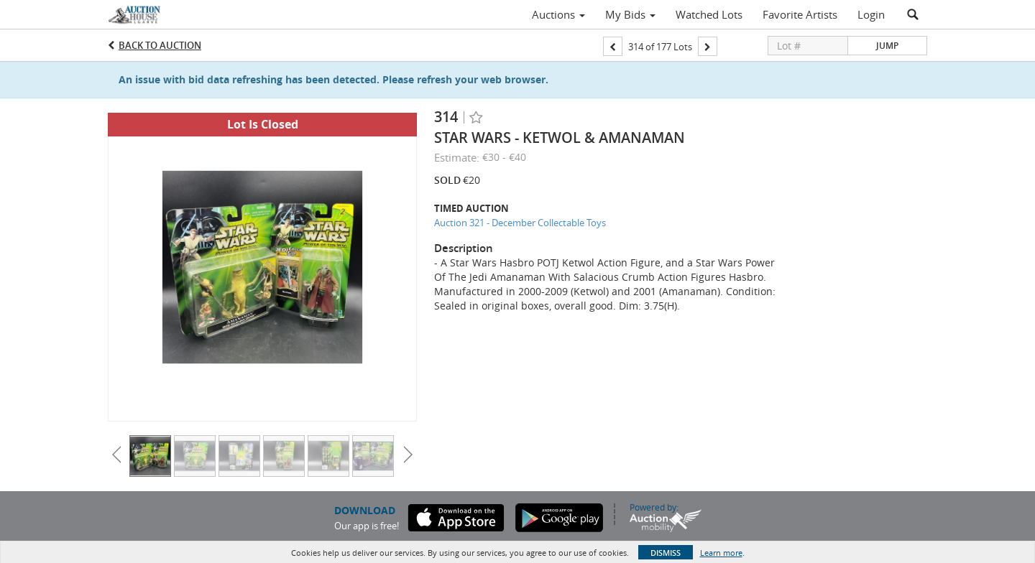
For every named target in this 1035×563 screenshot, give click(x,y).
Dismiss (665, 552)
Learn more (721, 552)
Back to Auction (160, 45)
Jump (887, 45)
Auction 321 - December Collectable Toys (520, 222)
